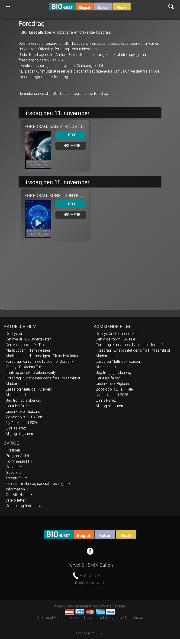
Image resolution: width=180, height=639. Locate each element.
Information (16, 489)
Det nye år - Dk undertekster (28, 339)
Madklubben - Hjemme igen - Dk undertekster (42, 356)
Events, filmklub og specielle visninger (37, 483)
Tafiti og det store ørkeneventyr (31, 372)
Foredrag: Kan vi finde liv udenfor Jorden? (39, 361)
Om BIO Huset (18, 495)
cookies (119, 606)
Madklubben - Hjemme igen (28, 350)
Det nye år (14, 333)
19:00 (65, 135)
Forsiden (13, 450)
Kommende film (19, 461)
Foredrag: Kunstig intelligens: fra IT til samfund (43, 378)
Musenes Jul (16, 395)
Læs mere (70, 145)
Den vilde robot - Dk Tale (25, 345)
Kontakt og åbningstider (25, 506)
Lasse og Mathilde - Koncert (28, 389)
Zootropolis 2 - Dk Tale (24, 417)
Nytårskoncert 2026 (22, 422)
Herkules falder (18, 406)
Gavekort (13, 472)
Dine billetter (16, 500)
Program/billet (17, 456)
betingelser (83, 606)
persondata (102, 606)
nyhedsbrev (63, 606)
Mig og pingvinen (19, 434)
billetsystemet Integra (99, 617)
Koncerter (14, 467)
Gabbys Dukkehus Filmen (26, 367)
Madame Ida (16, 383)
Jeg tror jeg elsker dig (23, 400)
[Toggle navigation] (8, 6)
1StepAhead (133, 617)
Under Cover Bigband (23, 411)
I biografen (15, 478)
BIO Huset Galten (69, 6)
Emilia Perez (16, 428)
